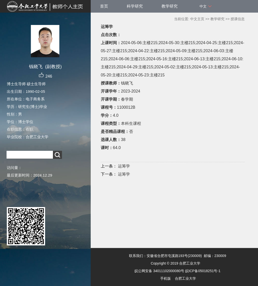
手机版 (165, 278)
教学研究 (170, 6)
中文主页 (197, 19)
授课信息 (238, 19)
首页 (104, 6)
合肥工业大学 (185, 278)
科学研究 (135, 6)
